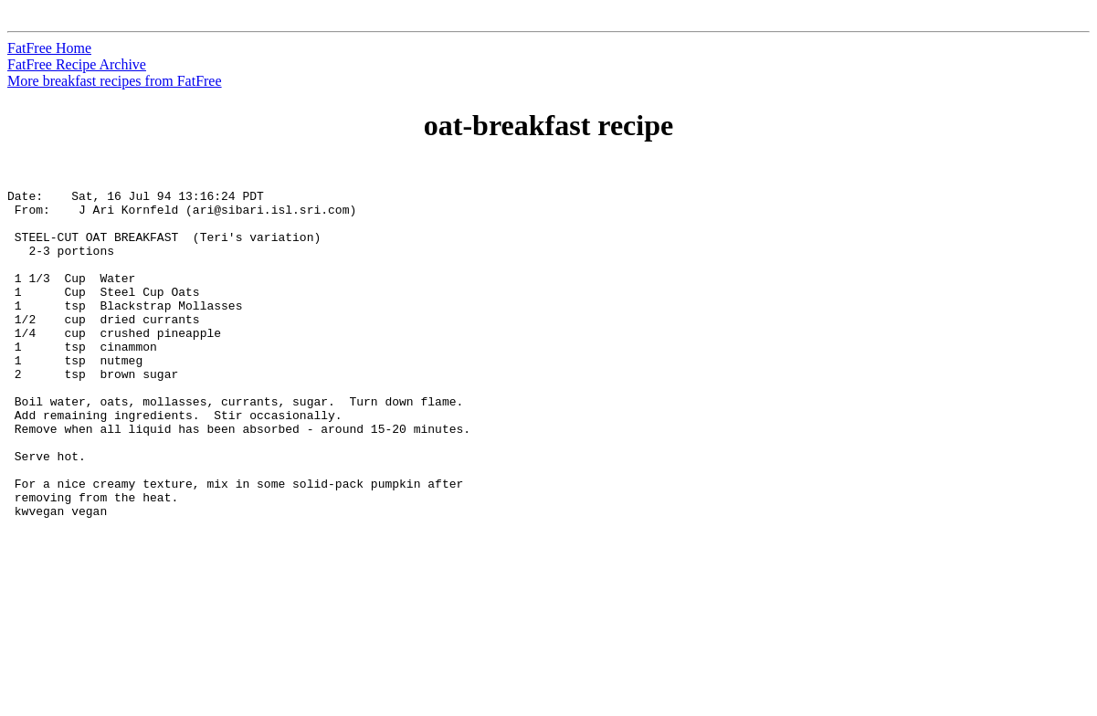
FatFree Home (49, 48)
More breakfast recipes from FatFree (114, 81)
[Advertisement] (1014, 439)
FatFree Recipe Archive (76, 64)
